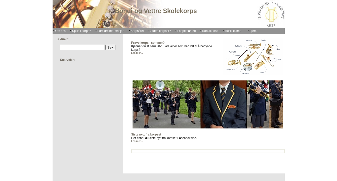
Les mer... (137, 53)
